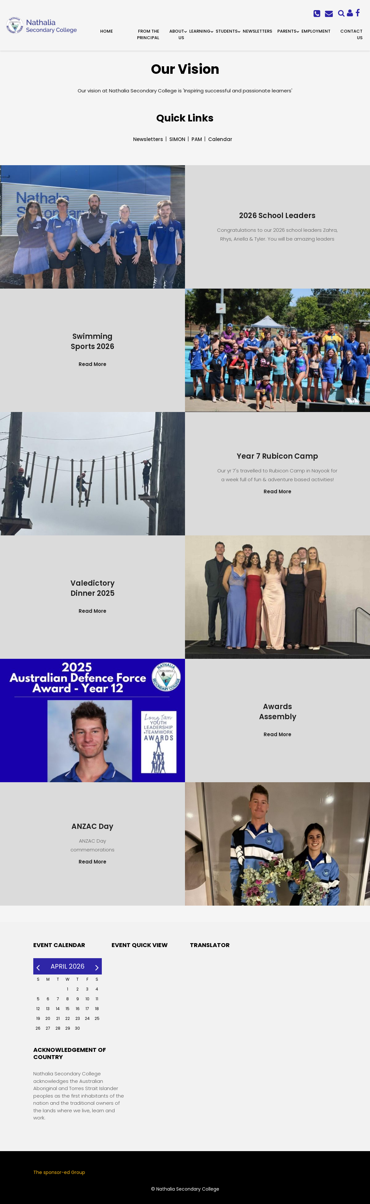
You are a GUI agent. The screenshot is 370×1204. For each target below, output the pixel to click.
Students (227, 31)
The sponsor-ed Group (59, 1172)
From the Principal (148, 34)
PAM (197, 139)
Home (106, 31)
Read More (92, 364)
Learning (199, 31)
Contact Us (351, 34)
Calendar (220, 139)
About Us (176, 34)
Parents (286, 31)
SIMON (177, 139)
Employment (316, 31)
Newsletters (257, 31)
